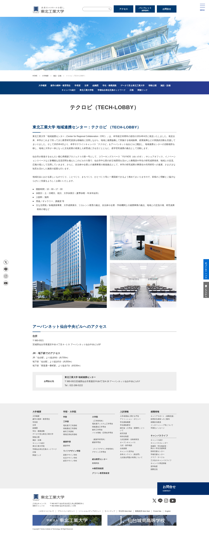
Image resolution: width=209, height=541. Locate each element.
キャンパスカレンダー (159, 443)
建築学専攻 (96, 442)
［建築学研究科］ (99, 439)
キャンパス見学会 (127, 451)
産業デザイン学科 (70, 455)
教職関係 (95, 463)
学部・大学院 (69, 412)
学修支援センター (157, 454)
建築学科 (66, 446)
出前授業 (123, 448)
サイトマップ (110, 511)
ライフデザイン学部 (71, 451)
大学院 (95, 417)
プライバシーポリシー (66, 511)
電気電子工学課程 (70, 425)
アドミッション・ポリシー (130, 419)
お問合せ (166, 9)
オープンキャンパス (128, 442)
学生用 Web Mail (125, 511)
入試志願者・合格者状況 (129, 439)
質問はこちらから (206, 289)
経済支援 (123, 433)
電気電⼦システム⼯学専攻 (102, 424)
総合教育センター (99, 459)
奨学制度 (154, 466)
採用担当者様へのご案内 (160, 419)
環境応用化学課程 (70, 434)
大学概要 (45, 76)
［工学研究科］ (98, 421)
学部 (65, 417)
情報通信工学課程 (70, 428)
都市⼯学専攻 (97, 430)
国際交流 (154, 469)
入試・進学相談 (126, 445)
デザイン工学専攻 (99, 452)
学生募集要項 (125, 425)
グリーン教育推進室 (100, 473)
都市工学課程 (68, 431)
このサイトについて (46, 511)
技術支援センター (157, 451)
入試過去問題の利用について (131, 457)
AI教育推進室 (98, 468)
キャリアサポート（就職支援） (163, 416)
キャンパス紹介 (157, 440)
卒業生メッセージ (157, 428)
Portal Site (157, 511)
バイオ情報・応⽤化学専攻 (102, 433)
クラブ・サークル (157, 457)
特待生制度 (124, 436)
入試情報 (124, 412)
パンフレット (145, 9)
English (168, 511)
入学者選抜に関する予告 (129, 416)
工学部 (66, 421)
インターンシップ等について (162, 425)
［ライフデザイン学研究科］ (103, 449)
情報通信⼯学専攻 (99, 427)
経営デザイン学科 (70, 461)
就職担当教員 (156, 422)
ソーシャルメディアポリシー (90, 511)
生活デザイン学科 (70, 458)
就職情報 (155, 412)
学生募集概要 (125, 422)
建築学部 (67, 442)
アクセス (123, 9)
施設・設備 (57, 76)
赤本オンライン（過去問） (130, 454)
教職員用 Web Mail (142, 511)
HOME (35, 76)
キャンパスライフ (159, 435)
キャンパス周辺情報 (158, 463)
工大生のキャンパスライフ (161, 460)
